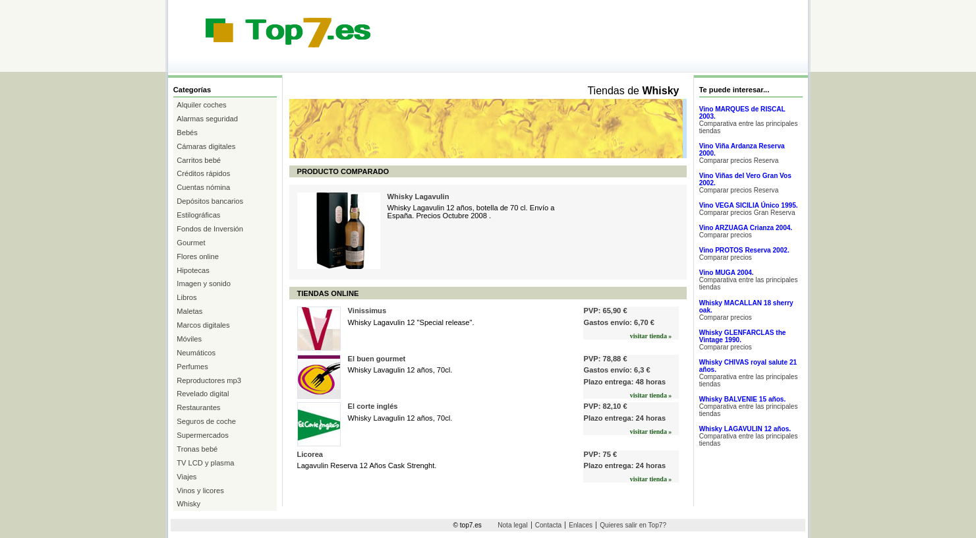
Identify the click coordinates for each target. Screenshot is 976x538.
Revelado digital (203, 394)
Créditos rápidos (203, 173)
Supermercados (202, 435)
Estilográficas (198, 215)
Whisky (188, 504)
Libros (186, 297)
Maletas (189, 311)
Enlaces (580, 525)
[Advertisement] (408, 60)
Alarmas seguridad (207, 119)
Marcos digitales (203, 325)
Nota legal (512, 525)
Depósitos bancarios (210, 201)
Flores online (198, 256)
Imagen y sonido (204, 283)
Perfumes (192, 367)
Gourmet (191, 243)
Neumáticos (196, 353)
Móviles (189, 339)
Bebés (187, 132)
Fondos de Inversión (210, 229)
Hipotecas (193, 270)
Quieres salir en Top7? (633, 525)
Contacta (548, 525)
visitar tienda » (651, 336)
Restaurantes (198, 407)
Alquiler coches (201, 105)
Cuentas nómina (203, 187)
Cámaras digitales (206, 146)
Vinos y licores (200, 490)
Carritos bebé (199, 160)
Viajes (186, 477)
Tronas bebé (197, 449)
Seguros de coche (206, 421)
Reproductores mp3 (209, 380)
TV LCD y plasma (205, 463)
